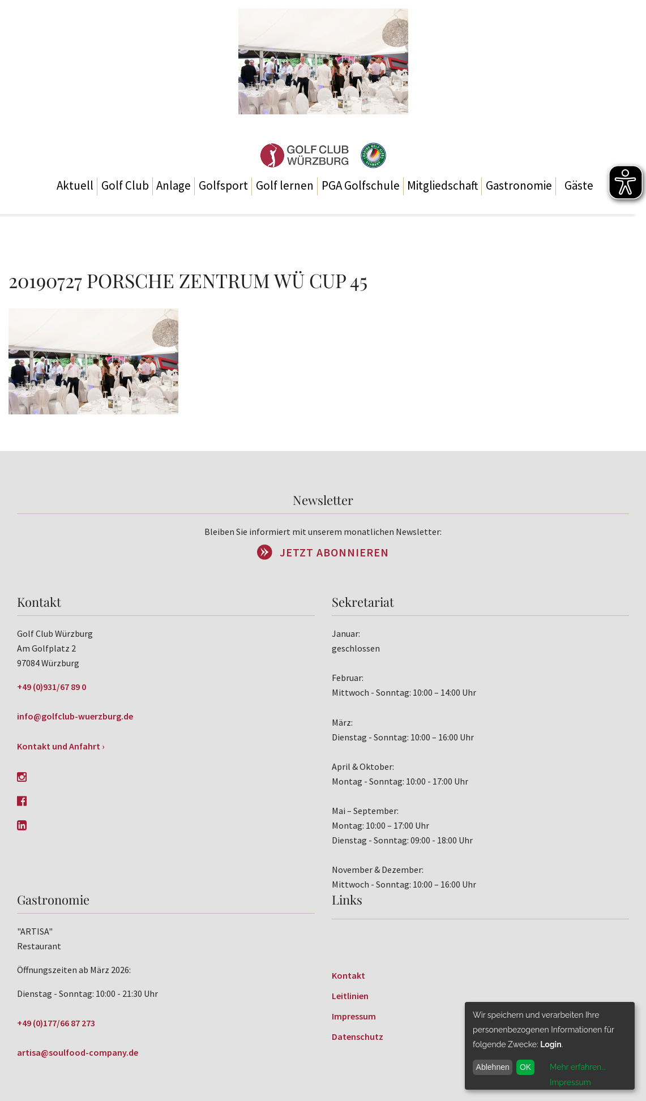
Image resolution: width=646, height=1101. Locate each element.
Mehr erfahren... (578, 1067)
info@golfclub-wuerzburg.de (75, 716)
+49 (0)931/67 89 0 (51, 686)
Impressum (354, 1016)
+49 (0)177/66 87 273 (56, 1023)
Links (347, 899)
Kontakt (348, 975)
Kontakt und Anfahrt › (61, 746)
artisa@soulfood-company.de (77, 1052)
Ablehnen (493, 1067)
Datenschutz (357, 1036)
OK (525, 1067)
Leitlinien (350, 995)
